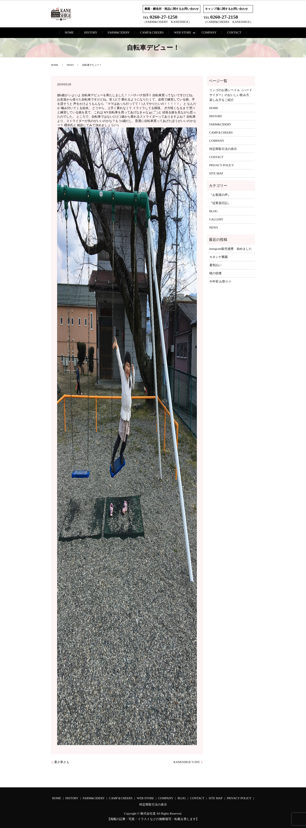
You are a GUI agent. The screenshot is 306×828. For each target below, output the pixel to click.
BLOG (213, 211)
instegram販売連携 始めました (230, 248)
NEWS (70, 65)
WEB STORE (182, 32)
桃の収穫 (215, 273)
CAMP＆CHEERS (152, 32)
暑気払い (215, 265)
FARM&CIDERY (119, 32)
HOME (69, 32)
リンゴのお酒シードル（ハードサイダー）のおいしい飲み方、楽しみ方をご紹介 (230, 95)
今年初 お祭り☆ (220, 281)
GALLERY (216, 219)
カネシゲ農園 (218, 257)
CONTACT (234, 32)
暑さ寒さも (61, 762)
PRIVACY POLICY (221, 165)
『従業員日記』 (220, 203)
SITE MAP (216, 173)
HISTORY (90, 32)
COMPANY (209, 32)
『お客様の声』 (220, 194)
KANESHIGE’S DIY (186, 762)
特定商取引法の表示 (223, 149)
